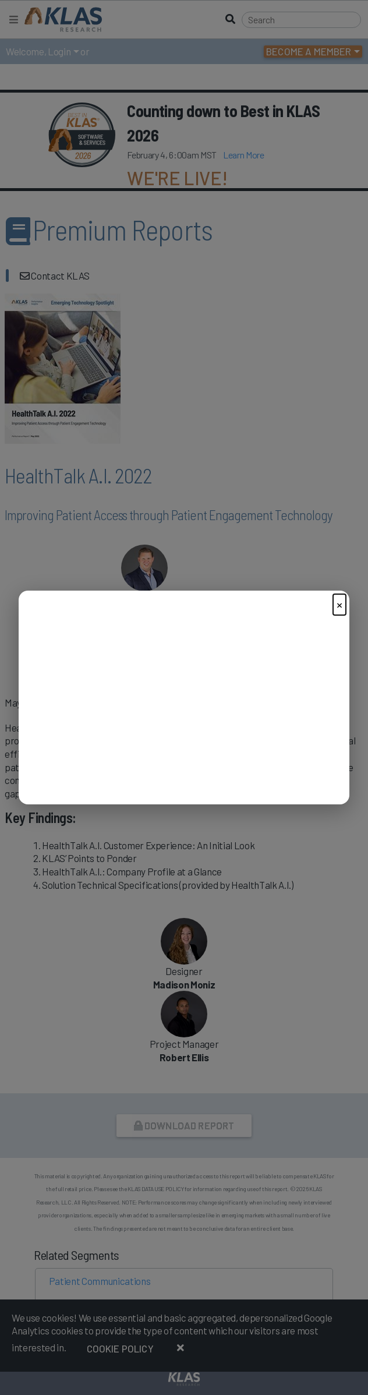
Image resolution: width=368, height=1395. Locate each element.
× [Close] (339, 604)
